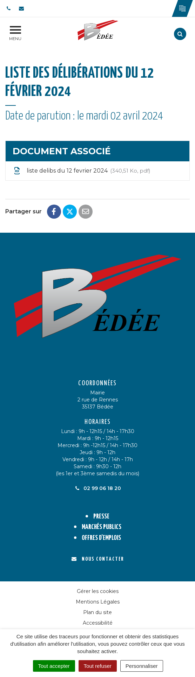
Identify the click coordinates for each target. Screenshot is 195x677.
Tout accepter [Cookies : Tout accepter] (54, 666)
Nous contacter (98, 559)
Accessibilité (98, 623)
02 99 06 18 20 (97, 488)
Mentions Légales (98, 602)
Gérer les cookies (98, 591)
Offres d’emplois (101, 538)
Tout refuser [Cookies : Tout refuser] (98, 666)
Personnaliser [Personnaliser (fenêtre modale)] (142, 666)
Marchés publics (101, 527)
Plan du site (97, 612)
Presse (101, 516)
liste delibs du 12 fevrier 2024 (81, 171)
